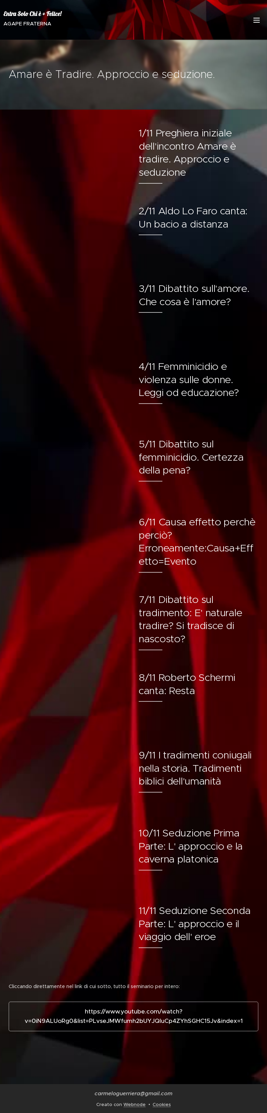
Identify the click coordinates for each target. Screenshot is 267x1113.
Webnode (134, 1104)
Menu (256, 20)
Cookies (162, 1104)
